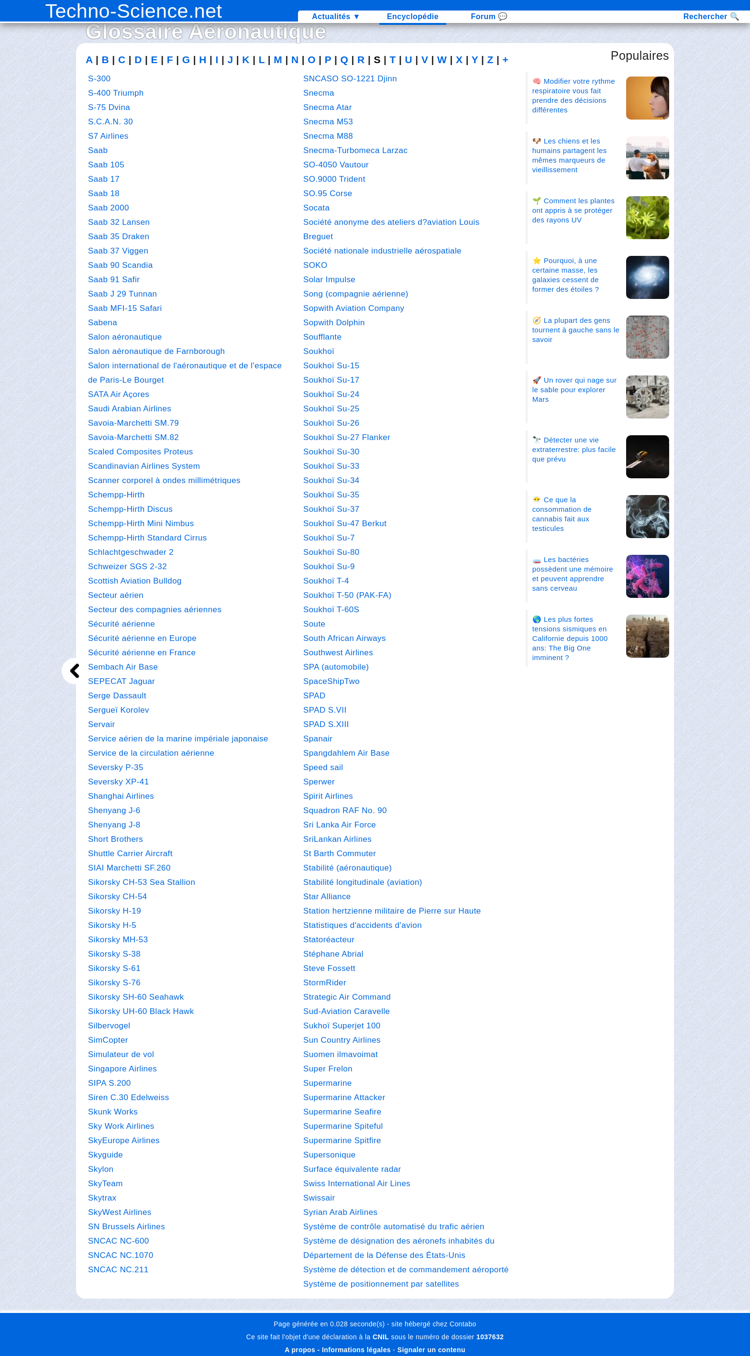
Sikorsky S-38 (114, 954)
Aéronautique (257, 31)
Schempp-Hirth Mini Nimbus (141, 523)
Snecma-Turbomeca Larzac (355, 150)
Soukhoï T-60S (331, 609)
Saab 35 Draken (118, 236)
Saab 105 (106, 164)
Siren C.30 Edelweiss (128, 1097)
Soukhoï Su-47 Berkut (344, 523)
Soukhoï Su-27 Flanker (346, 437)
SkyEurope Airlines (124, 1140)
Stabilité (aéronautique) (347, 867)
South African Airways (344, 638)
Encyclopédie (413, 16)
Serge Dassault (117, 695)
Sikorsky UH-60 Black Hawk (141, 1011)
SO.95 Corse (328, 193)
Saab (98, 150)
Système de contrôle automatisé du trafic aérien (394, 1226)
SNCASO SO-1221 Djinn (350, 78)
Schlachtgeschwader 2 (131, 552)
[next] (75, 671)
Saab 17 (104, 179)
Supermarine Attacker (344, 1097)
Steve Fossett (329, 968)
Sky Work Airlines (121, 1126)
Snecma (318, 93)
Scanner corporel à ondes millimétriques (164, 480)
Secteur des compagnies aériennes (154, 609)
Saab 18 (104, 193)
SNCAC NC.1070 (121, 1255)
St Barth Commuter (339, 853)
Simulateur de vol (121, 1054)
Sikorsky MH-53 (118, 939)
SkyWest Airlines (120, 1212)
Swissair (319, 1197)
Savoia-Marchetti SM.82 (133, 437)
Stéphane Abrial (333, 954)
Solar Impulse (329, 279)
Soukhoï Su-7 (329, 537)
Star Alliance (327, 896)
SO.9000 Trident (334, 179)
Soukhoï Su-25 (331, 408)
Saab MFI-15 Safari (125, 308)
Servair (101, 724)
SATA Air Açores (118, 394)
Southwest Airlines (338, 652)
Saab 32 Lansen (119, 222)
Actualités (336, 16)
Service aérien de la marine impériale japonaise (178, 738)
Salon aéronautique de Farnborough (156, 351)
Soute (314, 623)
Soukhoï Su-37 (331, 509)
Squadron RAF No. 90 (345, 810)
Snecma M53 (328, 121)
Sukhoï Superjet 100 (342, 1025)
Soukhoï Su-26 (331, 423)
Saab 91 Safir (114, 279)
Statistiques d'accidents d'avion (362, 925)
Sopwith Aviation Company (354, 308)
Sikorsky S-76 (114, 982)
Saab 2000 (108, 207)
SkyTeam (105, 1183)
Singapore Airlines (122, 1068)
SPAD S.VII (325, 710)
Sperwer (319, 781)
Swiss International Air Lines (356, 1183)
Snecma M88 (328, 136)
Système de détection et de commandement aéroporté (406, 1269)
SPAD (314, 695)
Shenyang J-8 (114, 824)
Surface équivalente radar (352, 1169)
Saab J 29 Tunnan (122, 293)
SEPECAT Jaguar (121, 681)
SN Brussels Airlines (126, 1226)
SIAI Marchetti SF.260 (129, 867)
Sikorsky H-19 (114, 910)
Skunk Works (113, 1111)
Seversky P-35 (115, 767)
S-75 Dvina (109, 107)
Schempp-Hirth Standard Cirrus (147, 537)
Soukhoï (318, 351)
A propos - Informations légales (338, 1350)
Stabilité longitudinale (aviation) (362, 882)
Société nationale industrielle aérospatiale (382, 250)
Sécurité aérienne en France (142, 652)
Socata (316, 207)
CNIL (381, 1337)
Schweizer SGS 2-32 (127, 566)
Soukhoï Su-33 (331, 466)
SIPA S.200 (109, 1083)
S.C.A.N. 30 (110, 121)
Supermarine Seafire (342, 1111)
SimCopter (108, 1040)
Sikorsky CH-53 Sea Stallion (141, 882)
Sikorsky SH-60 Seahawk (136, 997)
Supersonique (329, 1154)
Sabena (102, 322)
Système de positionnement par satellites (381, 1284)
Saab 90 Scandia (120, 265)
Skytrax (102, 1197)
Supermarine (327, 1083)
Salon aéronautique (125, 337)
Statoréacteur (328, 939)
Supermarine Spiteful (343, 1126)
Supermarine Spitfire (342, 1140)
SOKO (315, 265)
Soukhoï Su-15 (331, 365)
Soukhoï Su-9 (329, 566)
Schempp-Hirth (116, 494)
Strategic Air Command (347, 997)
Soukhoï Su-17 (331, 380)
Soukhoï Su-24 (331, 394)
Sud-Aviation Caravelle (346, 1011)
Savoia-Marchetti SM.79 (133, 423)
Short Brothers (115, 839)
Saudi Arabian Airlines (129, 408)
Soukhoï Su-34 (331, 480)
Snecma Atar (327, 107)
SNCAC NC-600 (118, 1241)
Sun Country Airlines (342, 1040)
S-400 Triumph (116, 93)
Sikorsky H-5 (112, 925)
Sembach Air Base (123, 667)
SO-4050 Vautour (336, 164)
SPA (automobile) (336, 667)
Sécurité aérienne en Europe (142, 638)
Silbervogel (109, 1025)
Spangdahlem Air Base (346, 753)
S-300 (99, 78)
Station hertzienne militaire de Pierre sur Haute (392, 910)
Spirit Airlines (328, 796)
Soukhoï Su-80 (331, 552)
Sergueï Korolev (118, 710)
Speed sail (323, 767)
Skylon (100, 1169)
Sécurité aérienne (121, 623)
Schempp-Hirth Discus (130, 509)
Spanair (317, 738)
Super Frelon (328, 1068)
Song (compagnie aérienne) (355, 293)
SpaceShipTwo (331, 681)
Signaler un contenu (431, 1350)
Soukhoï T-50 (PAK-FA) (347, 595)
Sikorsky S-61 (114, 968)
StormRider (324, 982)
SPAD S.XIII (326, 724)
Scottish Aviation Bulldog (135, 580)
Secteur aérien (115, 595)
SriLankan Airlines (337, 839)
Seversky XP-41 (118, 781)
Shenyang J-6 (114, 810)
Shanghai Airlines (121, 796)
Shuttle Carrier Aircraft (130, 853)
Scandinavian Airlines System (144, 466)
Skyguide (105, 1154)
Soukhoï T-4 (326, 580)
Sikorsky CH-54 (117, 896)
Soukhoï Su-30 (331, 451)
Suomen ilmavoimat (340, 1054)
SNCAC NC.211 (118, 1269)
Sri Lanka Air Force (339, 824)
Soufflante (322, 337)
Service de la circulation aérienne (151, 753)
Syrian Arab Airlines (340, 1212)
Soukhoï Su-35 (331, 494)
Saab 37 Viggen (118, 250)
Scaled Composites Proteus (140, 451)
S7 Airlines (108, 136)
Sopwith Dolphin (334, 322)
